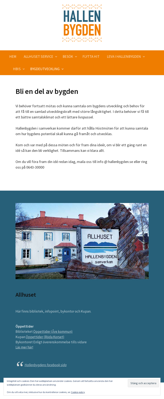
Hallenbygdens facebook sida (46, 365)
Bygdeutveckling (45, 69)
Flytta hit (91, 56)
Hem (12, 56)
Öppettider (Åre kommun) (53, 331)
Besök (68, 56)
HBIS (17, 69)
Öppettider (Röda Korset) (45, 337)
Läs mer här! (24, 347)
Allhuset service (38, 56)
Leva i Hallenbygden (124, 56)
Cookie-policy (78, 392)
